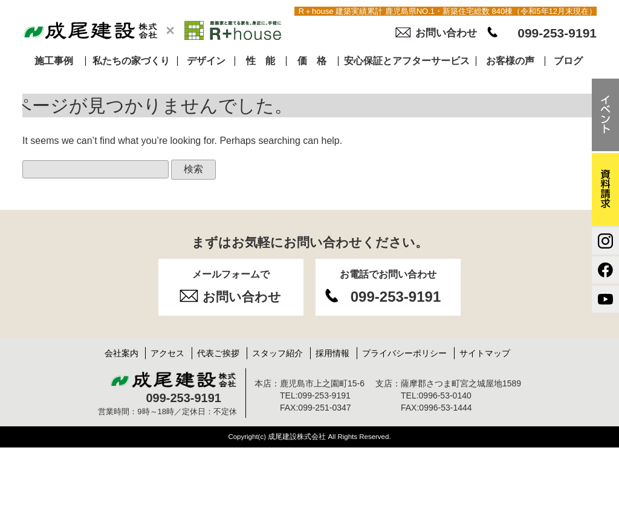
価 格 (311, 61)
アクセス (167, 353)
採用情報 (332, 353)
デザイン (206, 61)
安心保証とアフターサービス (407, 61)
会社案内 (121, 353)
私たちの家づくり (131, 61)
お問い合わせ (446, 33)
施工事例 (53, 61)
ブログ (568, 61)
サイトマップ (484, 353)
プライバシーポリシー (404, 353)
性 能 (260, 61)
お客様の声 (510, 61)
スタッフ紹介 (277, 353)
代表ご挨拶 (218, 353)
